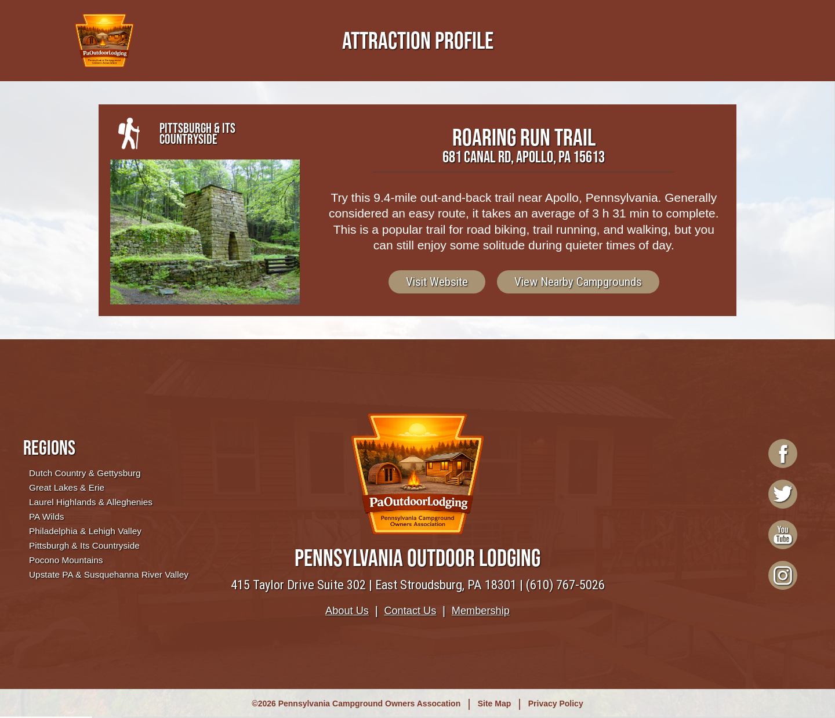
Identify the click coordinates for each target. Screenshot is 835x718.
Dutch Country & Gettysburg (84, 473)
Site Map (494, 703)
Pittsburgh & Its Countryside (84, 545)
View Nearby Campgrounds (578, 282)
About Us (347, 611)
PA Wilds (46, 516)
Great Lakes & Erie (66, 487)
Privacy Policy (555, 703)
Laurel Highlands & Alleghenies (91, 502)
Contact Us (410, 611)
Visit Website (437, 282)
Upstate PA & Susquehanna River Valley (108, 574)
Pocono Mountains (66, 560)
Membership (481, 611)
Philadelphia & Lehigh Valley (85, 531)
